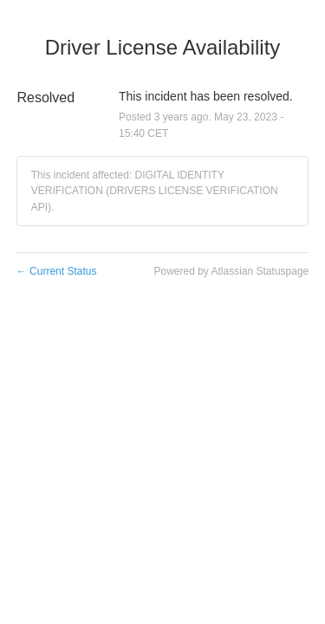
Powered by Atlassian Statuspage (231, 271)
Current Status (56, 271)
